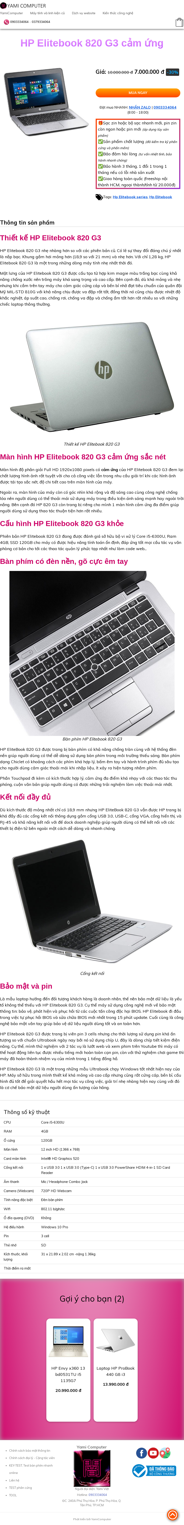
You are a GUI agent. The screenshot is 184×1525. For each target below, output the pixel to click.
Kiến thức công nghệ (118, 13)
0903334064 (19, 22)
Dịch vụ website (83, 13)
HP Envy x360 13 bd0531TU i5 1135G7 (68, 1374)
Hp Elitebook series (130, 196)
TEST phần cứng (20, 1487)
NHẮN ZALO (140, 107)
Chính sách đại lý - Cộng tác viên (32, 1458)
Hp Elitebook (160, 196)
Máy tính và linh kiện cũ (47, 13)
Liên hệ (14, 1480)
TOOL (13, 1495)
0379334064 (41, 22)
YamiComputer (11, 13)
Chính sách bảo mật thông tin (29, 1450)
